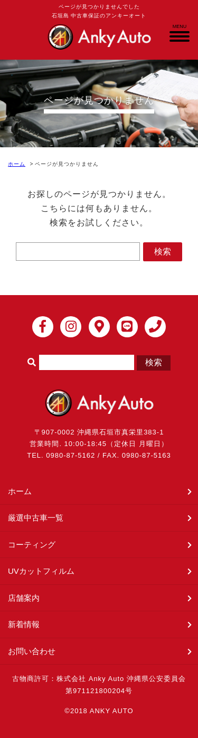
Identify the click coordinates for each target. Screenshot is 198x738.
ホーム (16, 164)
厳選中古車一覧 (35, 517)
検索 (162, 251)
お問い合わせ (31, 651)
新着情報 (24, 624)
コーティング (31, 544)
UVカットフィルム (41, 570)
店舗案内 (24, 597)
